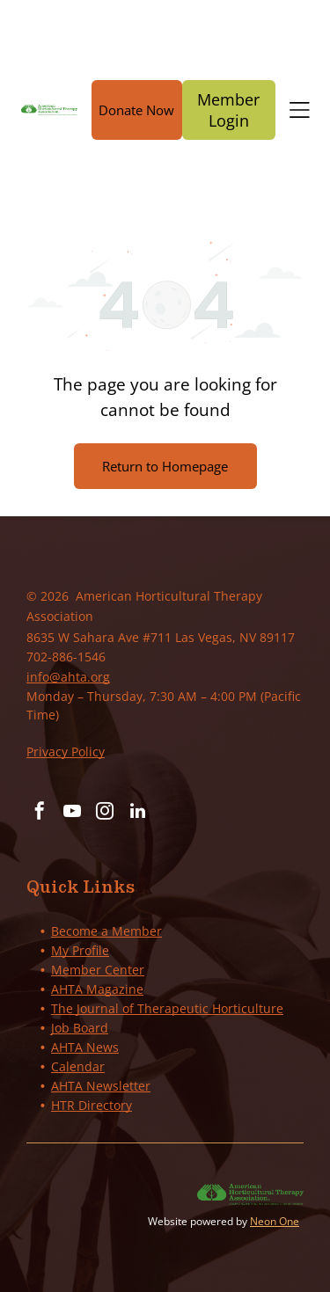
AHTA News (85, 1047)
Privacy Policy (65, 751)
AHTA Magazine (97, 989)
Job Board (79, 1027)
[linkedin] (137, 813)
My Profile (80, 950)
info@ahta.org (68, 676)
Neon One (274, 1221)
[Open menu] (300, 110)
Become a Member (106, 931)
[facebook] (39, 813)
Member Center (97, 969)
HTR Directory (91, 1105)
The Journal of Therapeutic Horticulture (167, 1008)
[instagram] (105, 813)
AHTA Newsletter (100, 1085)
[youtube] (72, 813)
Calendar (78, 1066)
